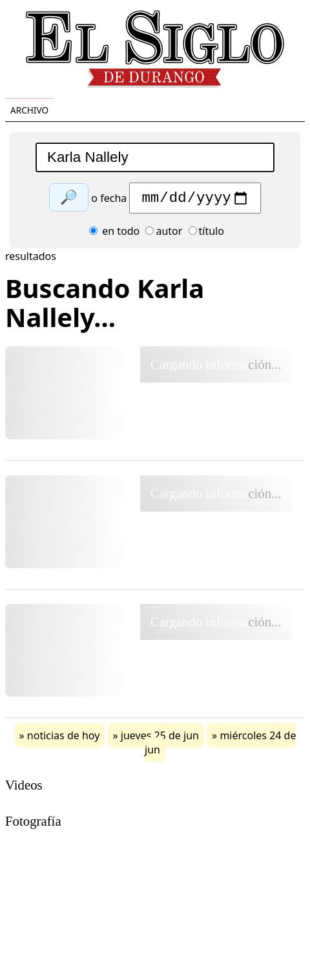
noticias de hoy (63, 739)
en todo (114, 234)
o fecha (109, 201)
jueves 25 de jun (160, 739)
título (206, 234)
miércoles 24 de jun (220, 746)
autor (163, 234)
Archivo (29, 110)
